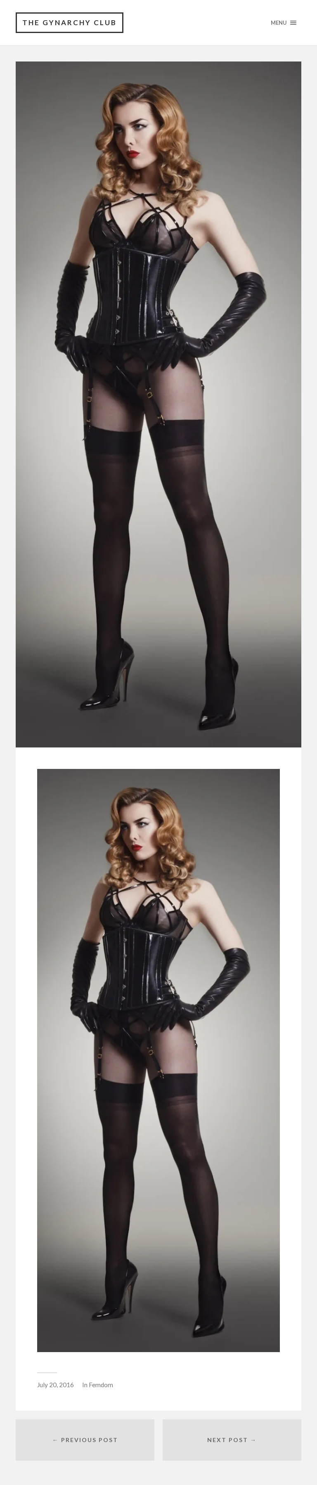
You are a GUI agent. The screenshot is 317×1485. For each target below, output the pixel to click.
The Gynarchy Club (69, 22)
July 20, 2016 (55, 1384)
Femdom (101, 1384)
